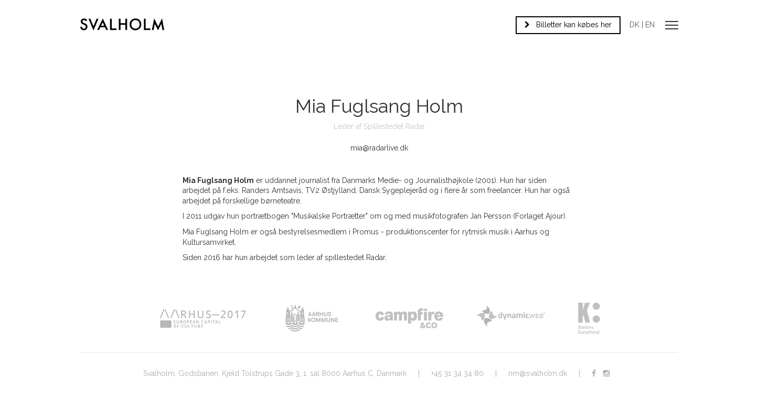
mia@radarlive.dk (379, 148)
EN (650, 24)
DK (634, 24)
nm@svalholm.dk (537, 373)
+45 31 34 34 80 (457, 373)
